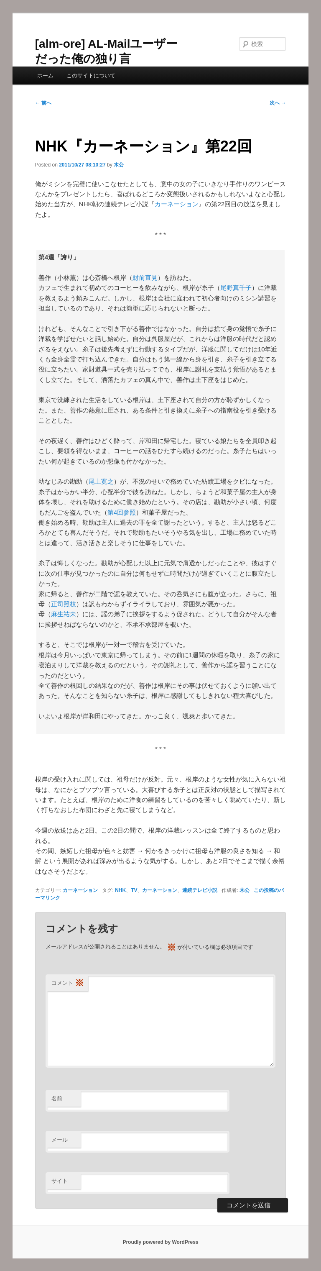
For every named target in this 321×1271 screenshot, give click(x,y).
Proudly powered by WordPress (160, 1242)
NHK (120, 890)
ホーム (45, 75)
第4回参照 (121, 512)
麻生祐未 (63, 614)
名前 (56, 1098)
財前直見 (145, 277)
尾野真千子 (236, 287)
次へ (278, 103)
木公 (119, 165)
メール (59, 1140)
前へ (43, 103)
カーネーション (177, 204)
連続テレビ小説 (199, 890)
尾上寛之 (101, 481)
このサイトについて (90, 75)
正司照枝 (63, 603)
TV (134, 890)
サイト (59, 1181)
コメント (67, 983)
